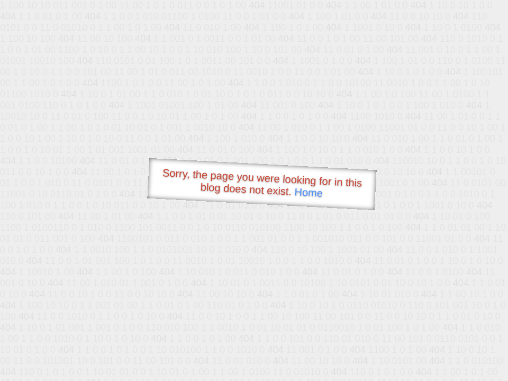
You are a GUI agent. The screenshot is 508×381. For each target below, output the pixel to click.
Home (308, 192)
